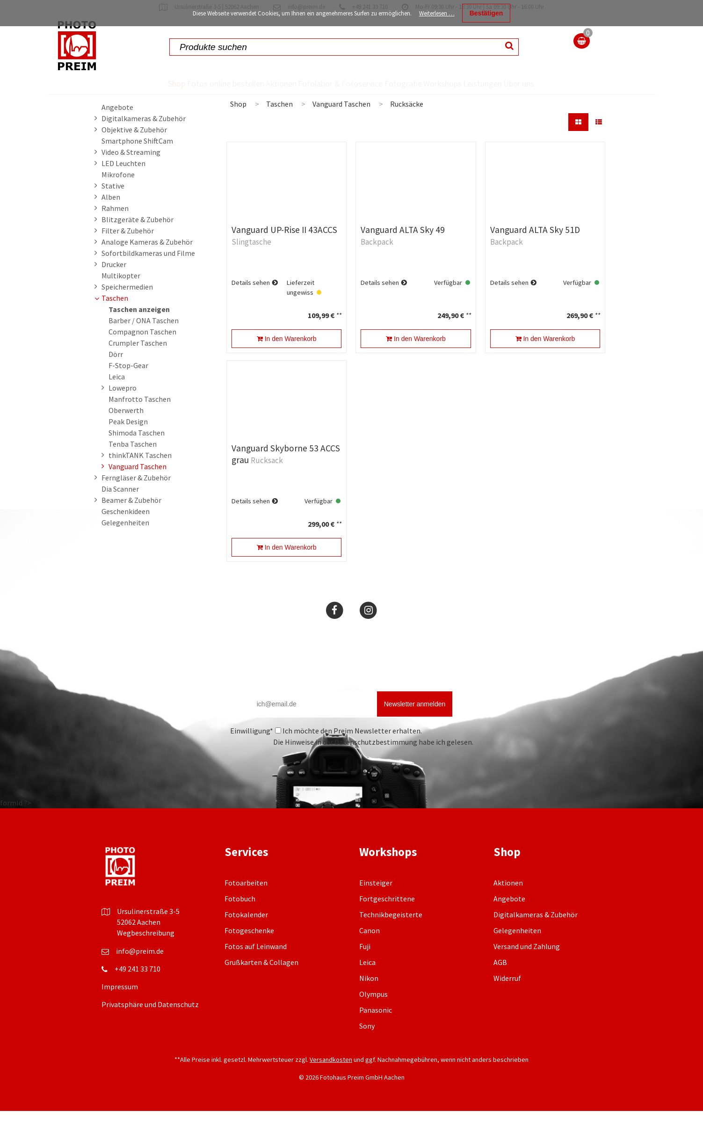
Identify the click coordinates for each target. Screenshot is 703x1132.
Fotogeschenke (249, 951)
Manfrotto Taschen (140, 420)
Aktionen (260, 83)
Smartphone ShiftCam (137, 162)
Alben (110, 218)
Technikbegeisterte (390, 935)
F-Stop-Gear (128, 386)
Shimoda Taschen (137, 453)
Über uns (551, 94)
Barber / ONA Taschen (144, 341)
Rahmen (115, 229)
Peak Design (128, 442)
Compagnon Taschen (142, 352)
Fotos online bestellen (192, 94)
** (338, 336)
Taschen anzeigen (139, 330)
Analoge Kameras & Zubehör (147, 263)
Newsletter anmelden (415, 725)
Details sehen (251, 303)
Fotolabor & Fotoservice (316, 94)
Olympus (373, 1015)
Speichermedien (127, 307)
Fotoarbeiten (246, 903)
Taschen (114, 319)
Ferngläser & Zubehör (136, 498)
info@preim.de (140, 972)
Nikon (368, 999)
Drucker (113, 285)
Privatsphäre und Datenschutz (150, 1025)
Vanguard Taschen (138, 487)
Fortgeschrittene (387, 919)
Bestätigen (486, 13)
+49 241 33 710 (137, 989)
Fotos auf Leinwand (256, 967)
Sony (367, 1047)
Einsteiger (375, 903)
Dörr (116, 375)
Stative (112, 206)
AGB (500, 983)
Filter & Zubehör (127, 251)
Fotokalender (246, 935)
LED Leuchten (123, 184)
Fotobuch (240, 919)
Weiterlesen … (437, 13)
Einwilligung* (251, 751)
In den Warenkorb (287, 359)
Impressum (119, 1007)
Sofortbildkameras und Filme (148, 274)
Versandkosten (331, 1080)
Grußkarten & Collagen (261, 983)
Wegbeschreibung (145, 953)
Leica (117, 397)
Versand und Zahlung (526, 967)
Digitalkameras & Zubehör (143, 139)
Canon (369, 951)
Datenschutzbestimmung (375, 763)
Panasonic (375, 1031)
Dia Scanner (120, 510)
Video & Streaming (130, 173)
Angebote (117, 128)
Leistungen (505, 83)
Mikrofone (118, 195)
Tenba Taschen (133, 465)
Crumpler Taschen (138, 364)
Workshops (448, 83)
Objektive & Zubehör (134, 150)
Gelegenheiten (125, 543)
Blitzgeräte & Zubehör (137, 240)
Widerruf (507, 999)
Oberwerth (126, 431)
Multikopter (120, 296)
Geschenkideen (125, 532)
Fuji (364, 967)
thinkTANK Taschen (140, 476)
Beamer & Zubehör (131, 521)
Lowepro (123, 409)
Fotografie (391, 83)
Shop (142, 83)
